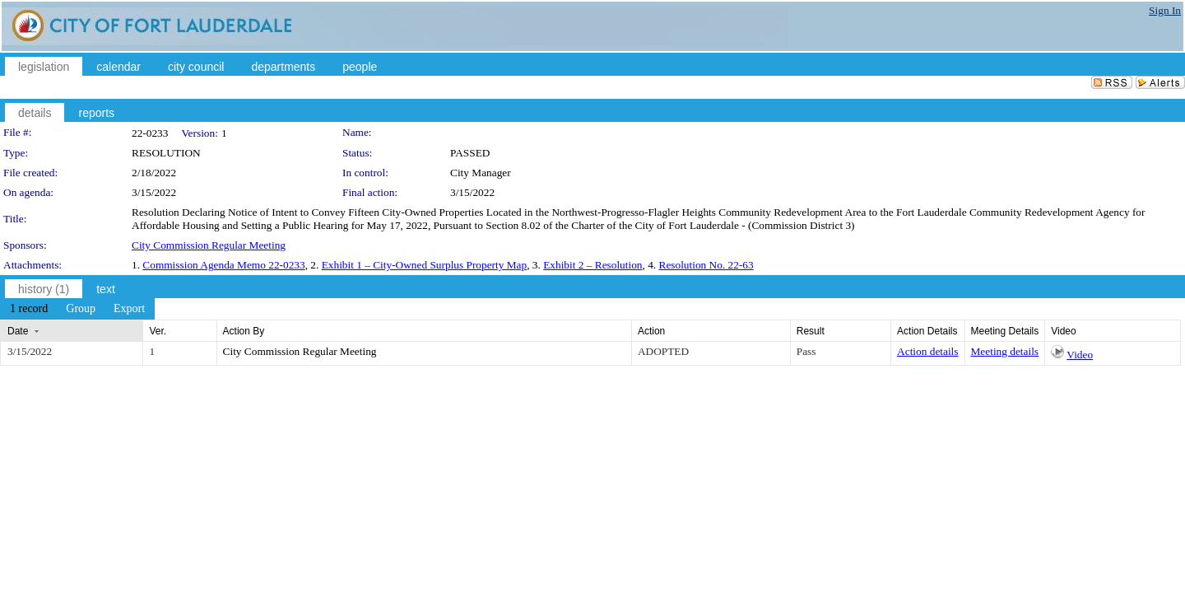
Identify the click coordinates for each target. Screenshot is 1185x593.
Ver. (157, 331)
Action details (927, 351)
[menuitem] (29, 309)
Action (651, 331)
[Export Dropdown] (129, 309)
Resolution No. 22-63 (706, 265)
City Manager (480, 172)
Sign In (1165, 10)
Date (17, 331)
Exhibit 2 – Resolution (592, 265)
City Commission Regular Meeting (209, 245)
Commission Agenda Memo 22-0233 (223, 265)
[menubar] (77, 309)
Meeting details (1005, 351)
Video (1079, 354)
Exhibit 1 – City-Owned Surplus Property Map (424, 265)
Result (811, 331)
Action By (244, 331)
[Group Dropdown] (81, 309)
